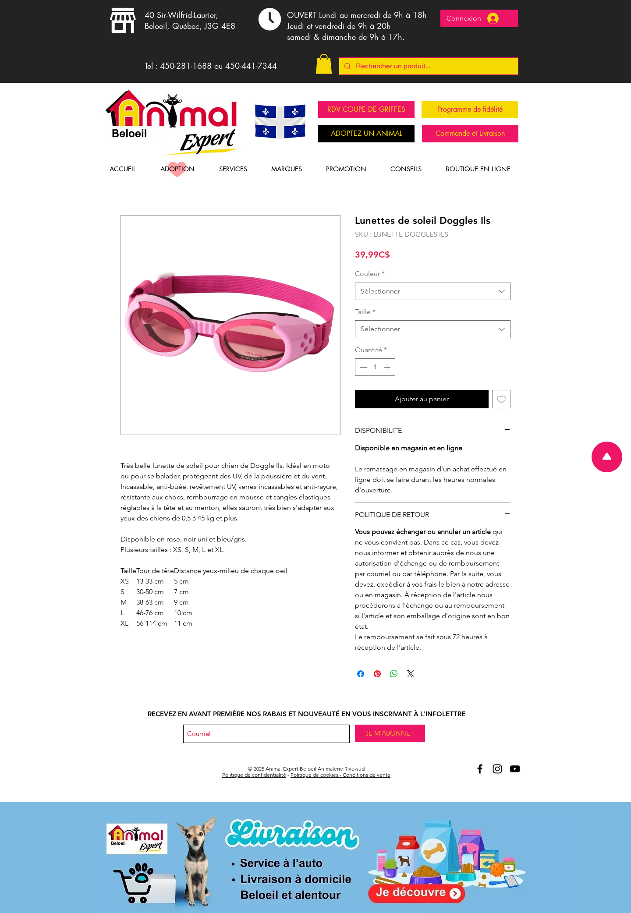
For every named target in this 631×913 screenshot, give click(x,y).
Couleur (370, 273)
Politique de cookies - (317, 774)
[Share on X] (410, 674)
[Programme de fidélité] (470, 109)
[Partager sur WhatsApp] (394, 674)
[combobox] (432, 291)
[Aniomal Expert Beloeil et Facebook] (480, 769)
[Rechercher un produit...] (428, 66)
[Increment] (388, 367)
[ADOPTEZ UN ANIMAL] (366, 133)
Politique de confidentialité (254, 774)
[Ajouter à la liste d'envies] (501, 399)
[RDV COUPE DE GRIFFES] (366, 109)
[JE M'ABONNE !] (390, 733)
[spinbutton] (375, 367)
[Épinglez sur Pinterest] (377, 674)
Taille (365, 312)
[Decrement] (362, 367)
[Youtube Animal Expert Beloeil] (515, 769)
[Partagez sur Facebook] (360, 674)
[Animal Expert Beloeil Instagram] (497, 769)
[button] (324, 64)
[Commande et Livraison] (470, 133)
